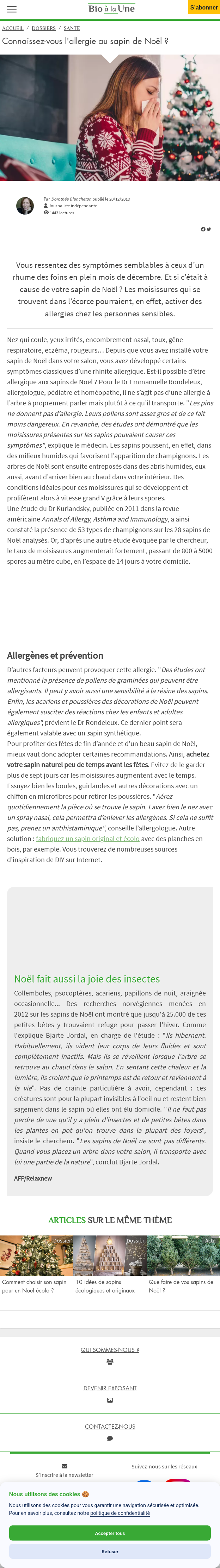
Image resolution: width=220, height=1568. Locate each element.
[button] (10, 8)
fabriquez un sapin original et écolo (88, 838)
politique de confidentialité (120, 1513)
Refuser (110, 1551)
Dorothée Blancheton (71, 199)
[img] (203, 229)
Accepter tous (110, 1533)
